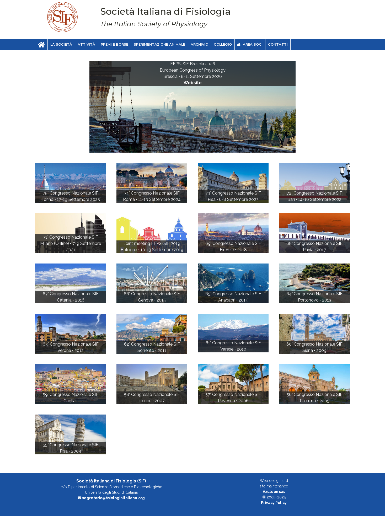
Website (193, 82)
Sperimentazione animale (159, 44)
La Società (61, 44)
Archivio (199, 44)
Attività (86, 44)
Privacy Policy (274, 503)
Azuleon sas (274, 492)
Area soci (250, 44)
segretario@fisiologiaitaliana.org (111, 498)
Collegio (223, 44)
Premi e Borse (114, 44)
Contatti (278, 44)
